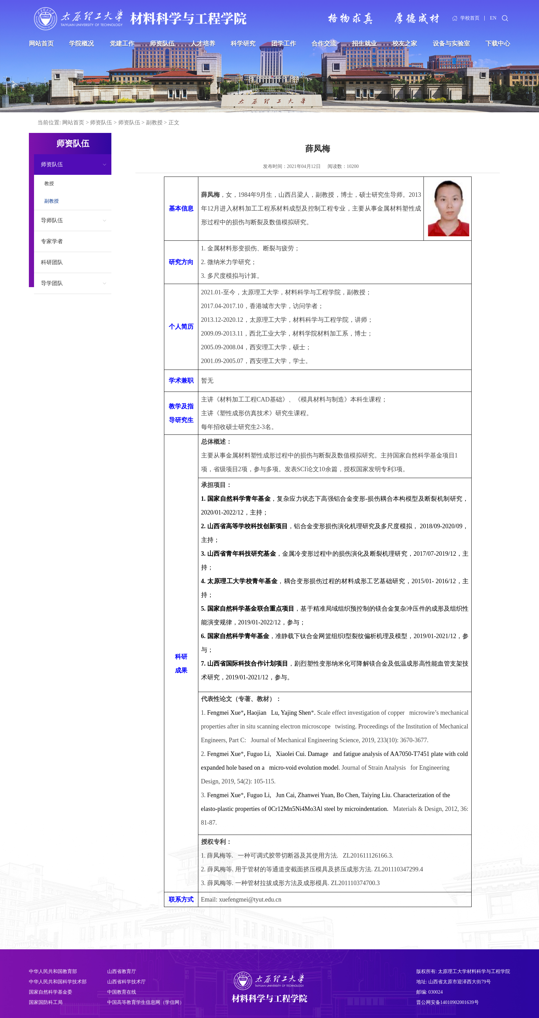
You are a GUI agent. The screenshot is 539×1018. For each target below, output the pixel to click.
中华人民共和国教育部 (53, 971)
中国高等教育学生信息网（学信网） (145, 1002)
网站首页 (41, 43)
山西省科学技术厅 (126, 981)
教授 (49, 183)
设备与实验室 (451, 43)
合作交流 (323, 43)
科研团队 (52, 262)
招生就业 (364, 43)
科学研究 (243, 43)
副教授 (154, 122)
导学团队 (52, 283)
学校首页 (470, 18)
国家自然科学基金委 (50, 992)
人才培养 (202, 43)
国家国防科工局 (46, 1002)
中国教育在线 (121, 992)
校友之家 (404, 43)
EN (493, 18)
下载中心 (497, 43)
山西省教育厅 (121, 971)
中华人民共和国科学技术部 (58, 981)
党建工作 (122, 43)
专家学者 (52, 241)
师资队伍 (162, 43)
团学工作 (283, 43)
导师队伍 (52, 220)
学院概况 (81, 43)
